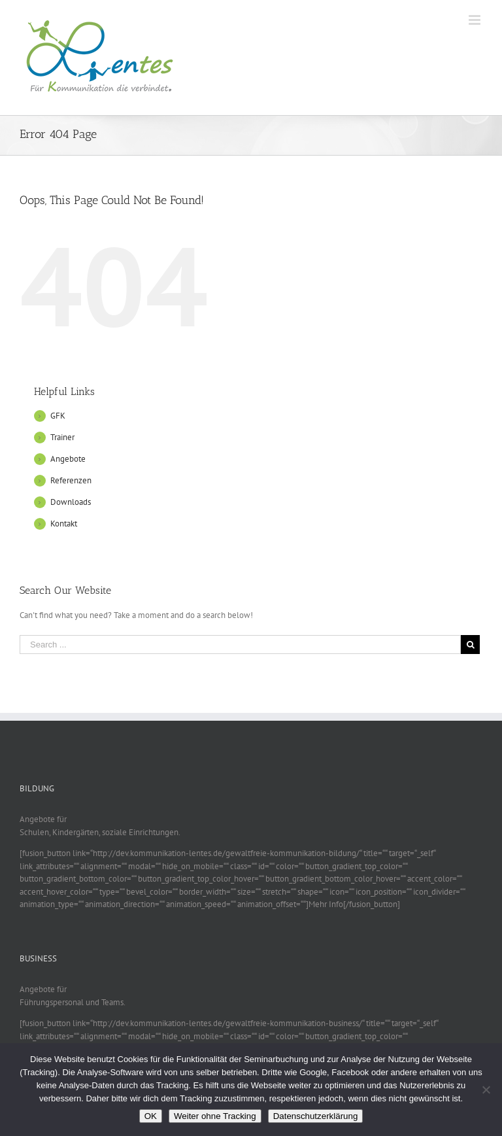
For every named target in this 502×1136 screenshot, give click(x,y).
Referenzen (71, 480)
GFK (57, 415)
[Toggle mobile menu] (475, 20)
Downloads (70, 502)
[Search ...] (240, 644)
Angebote (68, 458)
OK (150, 1116)
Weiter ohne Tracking (215, 1116)
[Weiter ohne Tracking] (485, 1089)
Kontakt (63, 523)
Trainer (62, 437)
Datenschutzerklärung (315, 1116)
